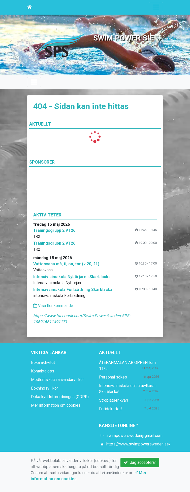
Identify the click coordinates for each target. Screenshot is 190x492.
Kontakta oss (42, 371)
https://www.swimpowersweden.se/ (138, 444)
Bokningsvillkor (44, 388)
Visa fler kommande (53, 305)
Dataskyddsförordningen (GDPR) (60, 396)
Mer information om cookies (56, 405)
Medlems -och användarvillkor (57, 379)
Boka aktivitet (43, 362)
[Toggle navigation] (156, 7)
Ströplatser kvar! (113, 400)
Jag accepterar (140, 462)
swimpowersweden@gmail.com (134, 435)
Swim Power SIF (123, 37)
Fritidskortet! (110, 408)
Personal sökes (113, 377)
